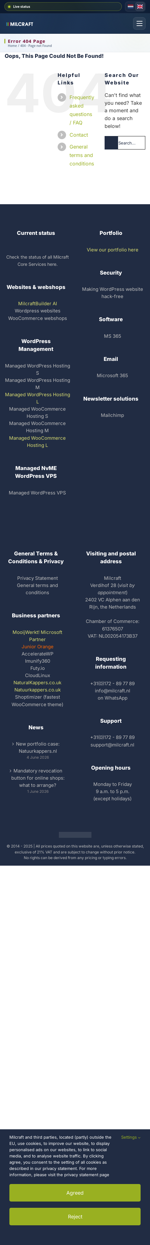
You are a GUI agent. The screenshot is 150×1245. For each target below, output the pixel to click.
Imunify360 (37, 661)
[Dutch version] (130, 6)
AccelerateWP (38, 654)
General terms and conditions (82, 155)
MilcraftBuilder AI (37, 303)
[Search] (111, 142)
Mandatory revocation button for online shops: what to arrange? (38, 778)
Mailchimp (112, 415)
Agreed (75, 1193)
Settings (131, 1137)
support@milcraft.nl (112, 745)
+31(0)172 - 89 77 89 (112, 683)
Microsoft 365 (112, 375)
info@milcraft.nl (112, 691)
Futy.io (37, 668)
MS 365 (112, 336)
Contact (79, 135)
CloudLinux (37, 675)
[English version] (140, 6)
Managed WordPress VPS (37, 493)
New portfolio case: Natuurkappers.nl (37, 747)
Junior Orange (38, 647)
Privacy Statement (37, 578)
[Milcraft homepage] (21, 23)
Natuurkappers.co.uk (37, 690)
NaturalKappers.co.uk (37, 683)
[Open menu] (139, 23)
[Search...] (125, 142)
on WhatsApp (112, 698)
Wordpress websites (37, 311)
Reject (75, 1216)
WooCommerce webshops (37, 318)
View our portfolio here (112, 250)
